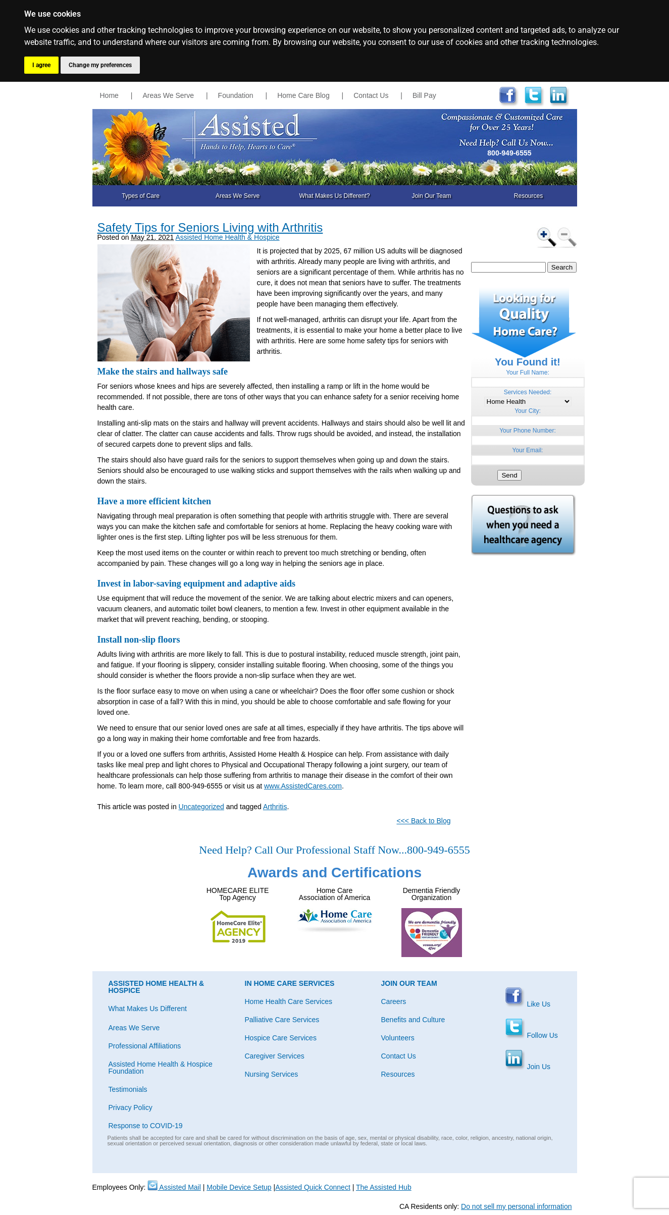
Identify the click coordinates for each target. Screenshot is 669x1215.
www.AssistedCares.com (303, 786)
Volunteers (398, 1038)
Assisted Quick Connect (312, 1187)
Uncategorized (201, 807)
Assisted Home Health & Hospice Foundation (161, 1067)
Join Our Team (431, 195)
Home (109, 95)
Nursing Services (271, 1074)
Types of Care (141, 195)
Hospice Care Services (281, 1038)
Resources (528, 195)
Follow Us (531, 1035)
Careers (393, 1001)
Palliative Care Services (282, 1020)
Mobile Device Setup (239, 1187)
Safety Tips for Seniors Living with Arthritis (210, 227)
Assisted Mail (174, 1187)
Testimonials (128, 1089)
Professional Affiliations (145, 1046)
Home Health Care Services (289, 1001)
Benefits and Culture (413, 1020)
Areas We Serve (168, 95)
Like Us (528, 1004)
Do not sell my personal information (516, 1206)
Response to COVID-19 (146, 1126)
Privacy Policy (130, 1107)
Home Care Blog (303, 95)
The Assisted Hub (383, 1187)
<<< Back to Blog (423, 820)
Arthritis (275, 807)
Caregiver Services (274, 1056)
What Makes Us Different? (334, 195)
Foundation (235, 95)
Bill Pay (424, 95)
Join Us (528, 1067)
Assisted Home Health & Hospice (227, 237)
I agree (41, 65)
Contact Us (370, 95)
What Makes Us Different (148, 1009)
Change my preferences (100, 65)
